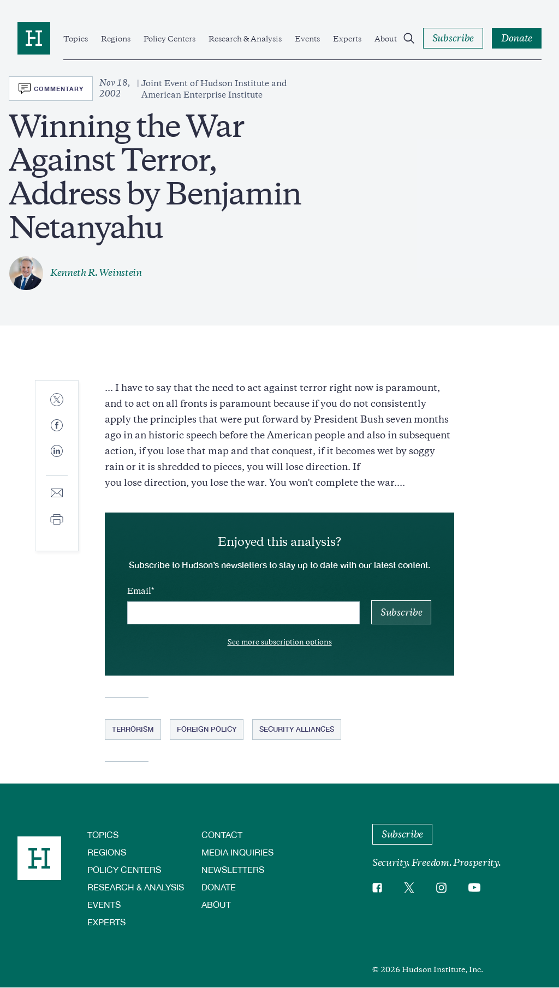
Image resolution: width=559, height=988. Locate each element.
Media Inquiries (237, 852)
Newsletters (232, 869)
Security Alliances (296, 729)
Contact (221, 834)
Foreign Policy (206, 729)
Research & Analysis (245, 38)
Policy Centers (169, 38)
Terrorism (133, 729)
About (385, 38)
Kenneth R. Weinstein (96, 272)
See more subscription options (280, 642)
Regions (115, 38)
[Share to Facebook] (57, 426)
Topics (75, 38)
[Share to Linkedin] (57, 459)
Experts (347, 38)
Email (139, 591)
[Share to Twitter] (57, 400)
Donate (218, 887)
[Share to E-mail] (57, 493)
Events (307, 38)
